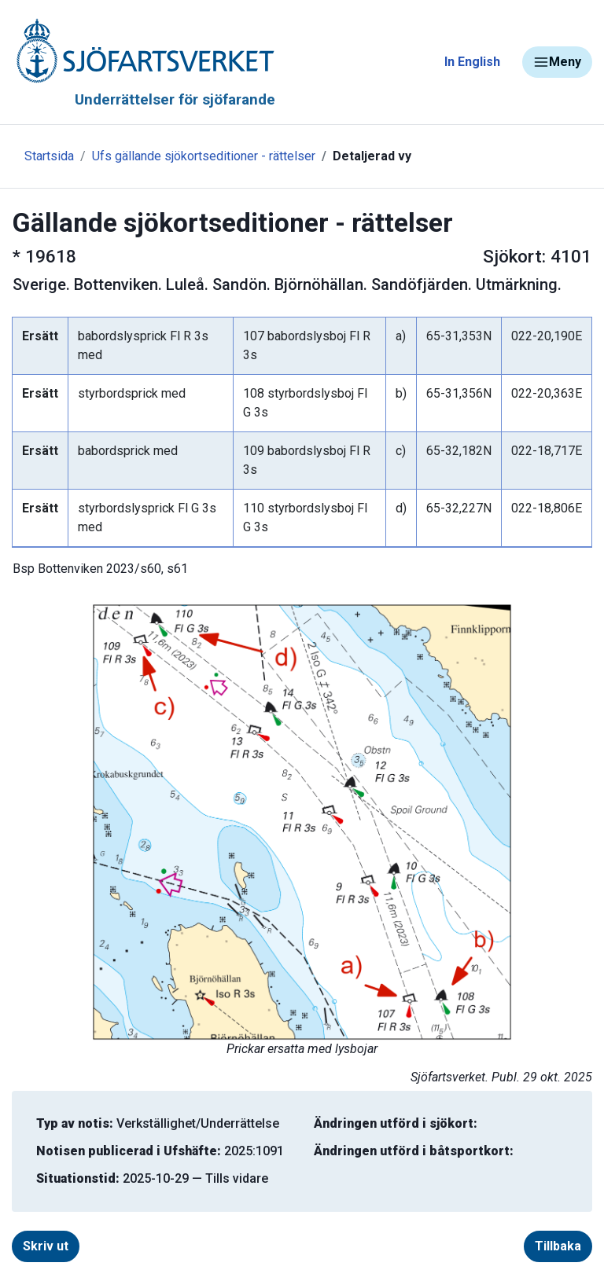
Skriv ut (45, 1246)
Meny (557, 62)
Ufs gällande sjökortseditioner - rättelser (203, 156)
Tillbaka (558, 1246)
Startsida (49, 156)
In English (472, 61)
